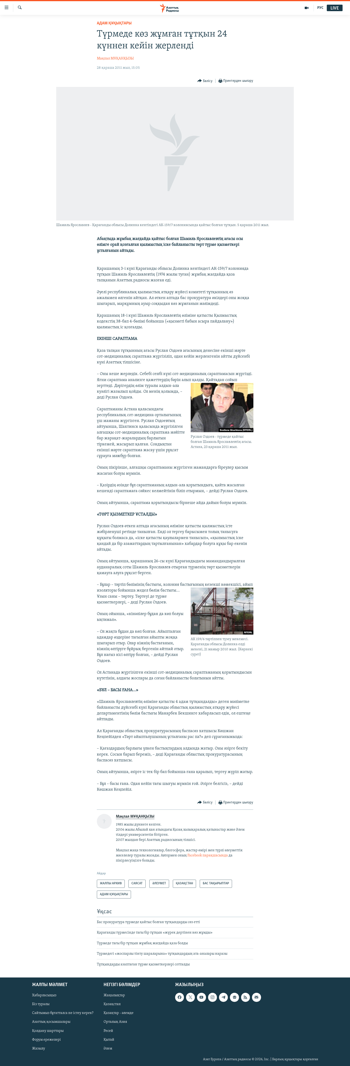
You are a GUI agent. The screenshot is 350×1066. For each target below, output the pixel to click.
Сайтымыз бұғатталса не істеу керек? (62, 1013)
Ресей (108, 1031)
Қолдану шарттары (48, 1031)
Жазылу (38, 1048)
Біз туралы (40, 1004)
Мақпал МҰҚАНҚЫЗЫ (115, 58)
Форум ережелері (46, 1040)
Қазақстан (112, 1004)
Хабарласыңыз (44, 995)
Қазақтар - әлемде (119, 1013)
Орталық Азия (115, 1022)
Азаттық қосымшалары (51, 1022)
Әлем (108, 1048)
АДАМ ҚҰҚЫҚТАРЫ (114, 23)
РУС (320, 8)
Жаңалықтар (114, 995)
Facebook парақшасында (207, 855)
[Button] (205, 81)
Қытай (109, 1040)
